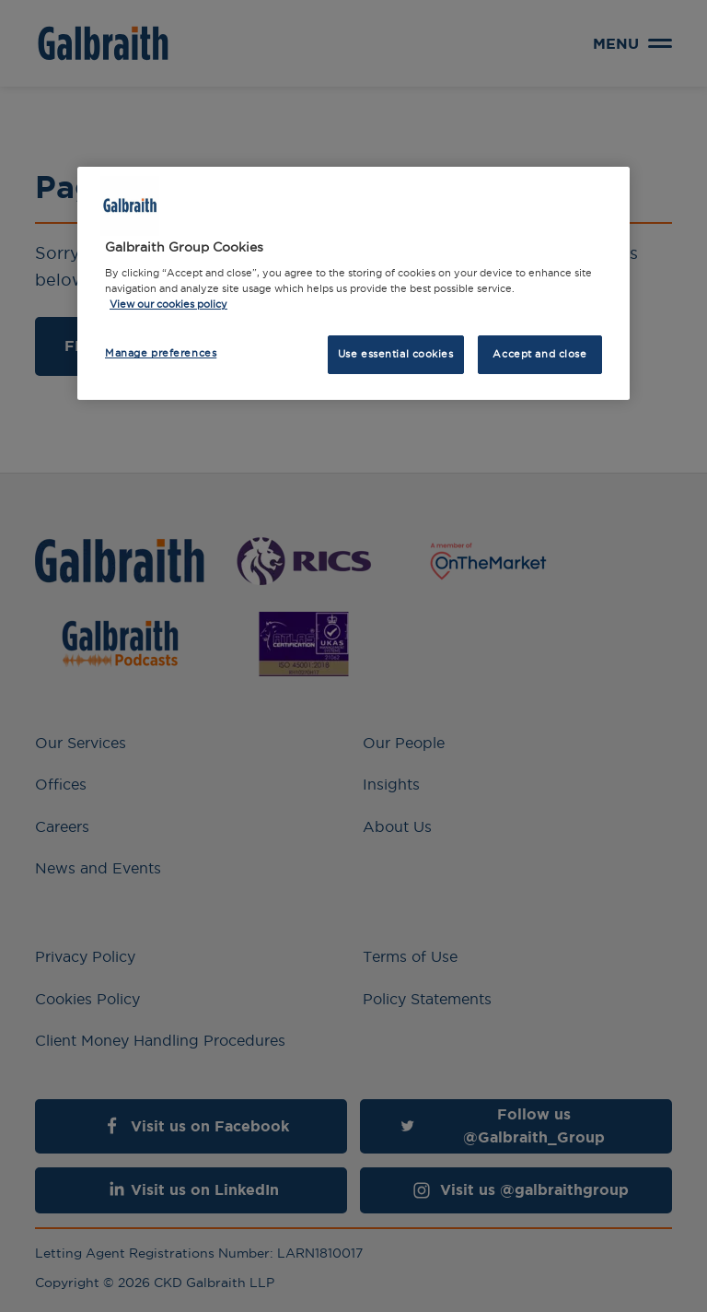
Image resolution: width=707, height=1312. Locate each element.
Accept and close (539, 353)
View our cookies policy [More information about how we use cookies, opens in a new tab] (168, 304)
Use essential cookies (396, 353)
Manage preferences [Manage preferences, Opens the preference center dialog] (160, 352)
